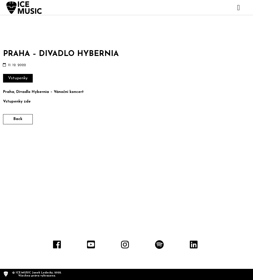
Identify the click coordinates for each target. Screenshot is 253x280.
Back (17, 119)
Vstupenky (18, 78)
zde (27, 102)
